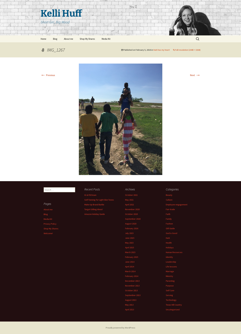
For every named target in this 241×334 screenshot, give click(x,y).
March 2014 (130, 271)
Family (169, 218)
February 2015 (131, 257)
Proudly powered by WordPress (120, 327)
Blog (55, 38)
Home (43, 38)
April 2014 (129, 266)
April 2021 (129, 204)
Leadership (171, 261)
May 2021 (129, 199)
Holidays (170, 247)
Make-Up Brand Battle (94, 204)
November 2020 (132, 209)
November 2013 (132, 285)
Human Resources (174, 252)
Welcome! (48, 233)
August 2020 (130, 223)
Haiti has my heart (161, 49)
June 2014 (129, 261)
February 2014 (131, 276)
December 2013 (132, 281)
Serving (169, 295)
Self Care (170, 290)
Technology (171, 300)
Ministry (169, 276)
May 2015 (129, 242)
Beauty (169, 195)
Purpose (170, 285)
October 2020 (131, 214)
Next (195, 75)
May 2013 (129, 304)
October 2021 (131, 195)
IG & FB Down (90, 195)
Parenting (170, 281)
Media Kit (106, 38)
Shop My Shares (87, 38)
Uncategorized (173, 309)
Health (169, 242)
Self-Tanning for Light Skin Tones (99, 199)
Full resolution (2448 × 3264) (187, 49)
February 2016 (131, 228)
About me (68, 38)
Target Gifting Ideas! (93, 209)
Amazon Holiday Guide (94, 214)
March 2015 (130, 252)
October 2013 (131, 290)
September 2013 (132, 295)
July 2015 (129, 233)
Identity (169, 257)
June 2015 (129, 238)
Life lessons (171, 266)
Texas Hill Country (174, 304)
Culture (169, 199)
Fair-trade (170, 209)
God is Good (171, 233)
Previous (48, 75)
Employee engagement (176, 204)
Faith (168, 214)
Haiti (168, 238)
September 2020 (132, 218)
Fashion (169, 223)
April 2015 (129, 247)
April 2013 (129, 309)
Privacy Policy (50, 223)
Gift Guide (170, 228)
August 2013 (130, 300)
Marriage (170, 271)
